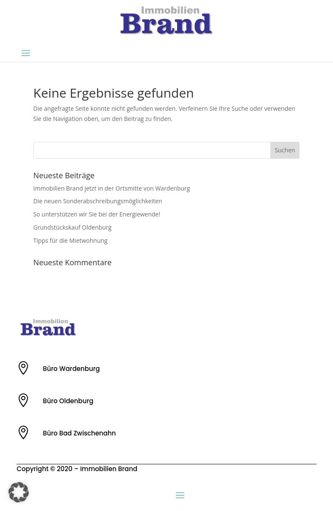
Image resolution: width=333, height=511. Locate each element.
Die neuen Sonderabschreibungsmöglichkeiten (97, 201)
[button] (18, 492)
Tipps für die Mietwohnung (70, 240)
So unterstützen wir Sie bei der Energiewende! (97, 214)
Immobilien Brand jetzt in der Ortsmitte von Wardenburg (111, 188)
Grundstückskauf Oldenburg (72, 227)
